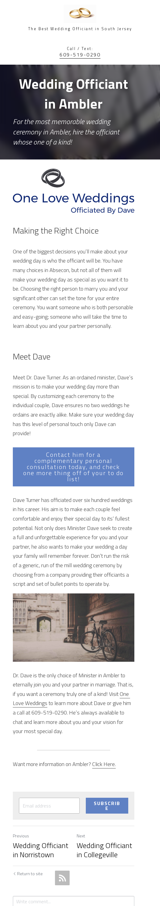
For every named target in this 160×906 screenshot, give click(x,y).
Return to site (28, 829)
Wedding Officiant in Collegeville (114, 805)
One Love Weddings (111, 661)
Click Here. (104, 722)
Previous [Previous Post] (21, 791)
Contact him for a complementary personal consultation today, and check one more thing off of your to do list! (80, 439)
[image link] (80, 183)
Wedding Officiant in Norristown (44, 805)
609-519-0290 (80, 54)
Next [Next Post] (87, 791)
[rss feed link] (62, 833)
